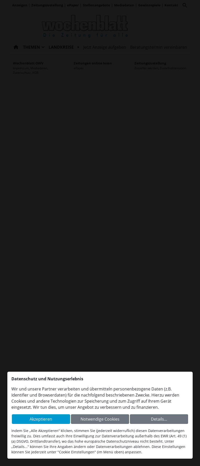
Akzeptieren (41, 419)
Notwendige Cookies (100, 419)
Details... (159, 419)
